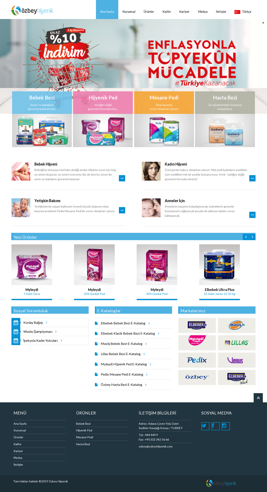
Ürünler (18, 437)
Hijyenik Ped (84, 430)
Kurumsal (20, 430)
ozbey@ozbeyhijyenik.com (156, 446)
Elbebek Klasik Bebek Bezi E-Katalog (129, 333)
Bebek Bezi (83, 423)
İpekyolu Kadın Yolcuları (40, 340)
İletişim (18, 464)
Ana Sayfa (20, 423)
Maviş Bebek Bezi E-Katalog (123, 344)
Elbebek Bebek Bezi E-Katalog (124, 323)
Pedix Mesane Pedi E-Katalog (123, 374)
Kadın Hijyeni (176, 164)
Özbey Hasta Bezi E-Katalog (123, 385)
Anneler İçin (175, 200)
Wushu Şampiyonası (37, 331)
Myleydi (31, 289)
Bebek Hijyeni (45, 164)
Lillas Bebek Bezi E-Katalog (122, 354)
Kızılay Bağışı (33, 322)
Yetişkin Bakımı (47, 200)
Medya (18, 457)
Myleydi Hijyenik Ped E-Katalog (125, 364)
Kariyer (18, 451)
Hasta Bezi (83, 444)
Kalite (17, 444)
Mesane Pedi (84, 437)
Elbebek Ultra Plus (219, 289)
